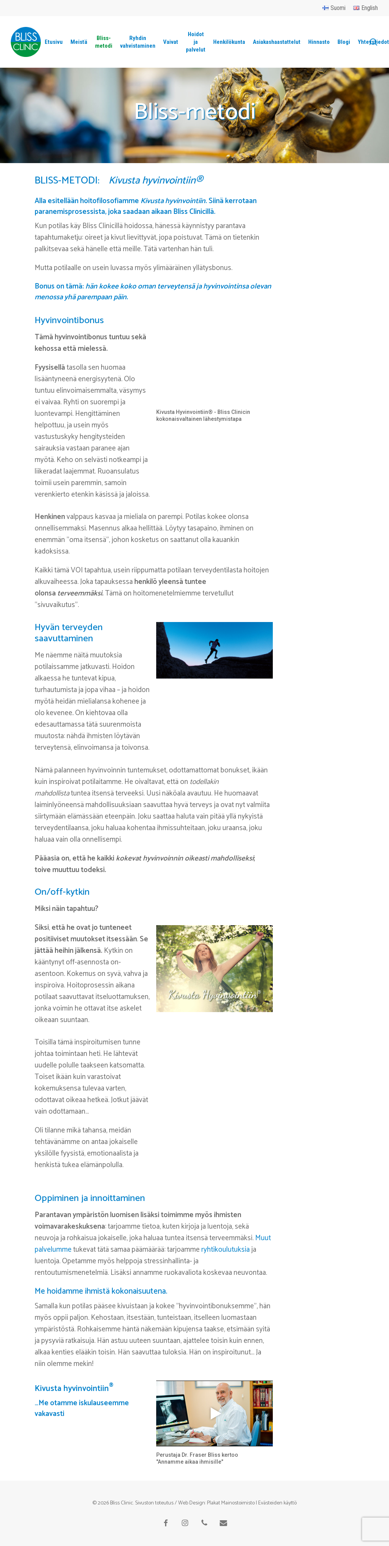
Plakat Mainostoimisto (231, 1503)
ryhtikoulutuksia (225, 1250)
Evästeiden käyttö (277, 1503)
